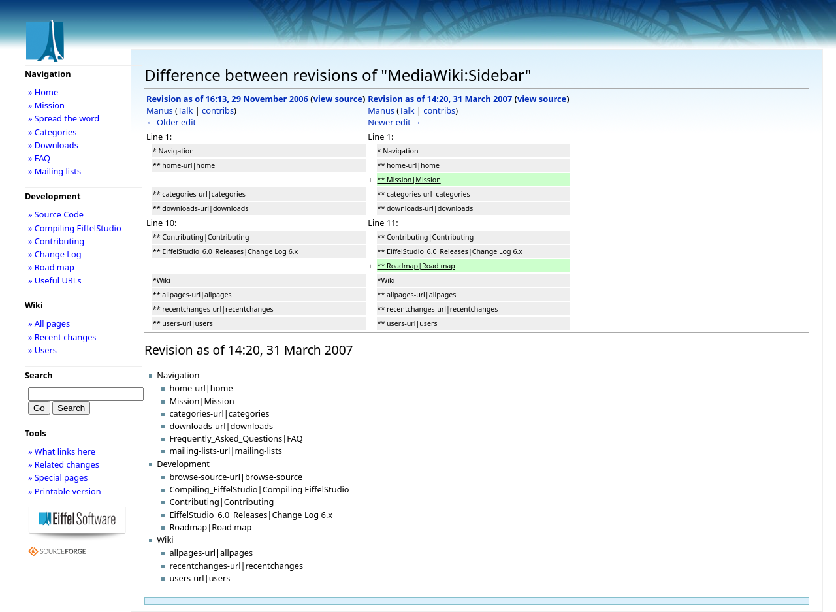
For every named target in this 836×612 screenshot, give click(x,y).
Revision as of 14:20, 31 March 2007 (440, 99)
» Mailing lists (54, 171)
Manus (159, 110)
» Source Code (56, 214)
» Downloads (53, 145)
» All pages (49, 323)
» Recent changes (62, 337)
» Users (42, 350)
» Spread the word (63, 118)
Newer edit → (394, 122)
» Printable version (64, 491)
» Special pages (58, 477)
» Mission (46, 105)
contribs (218, 110)
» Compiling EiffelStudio (74, 228)
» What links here (61, 451)
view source (338, 99)
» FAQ (39, 158)
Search (39, 375)
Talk (185, 110)
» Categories (52, 132)
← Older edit (171, 122)
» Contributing (56, 241)
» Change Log (55, 254)
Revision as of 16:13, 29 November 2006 (227, 99)
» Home (43, 92)
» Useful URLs (55, 280)
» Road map (51, 267)
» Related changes (63, 464)
